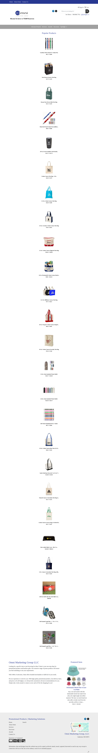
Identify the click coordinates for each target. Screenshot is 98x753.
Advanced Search (36, 26)
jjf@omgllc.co (85, 14)
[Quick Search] (72, 11)
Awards (50, 26)
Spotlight (63, 26)
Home (11, 2)
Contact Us (25, 2)
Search (24, 722)
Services (44, 26)
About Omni (17, 2)
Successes (56, 26)
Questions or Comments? (16, 738)
